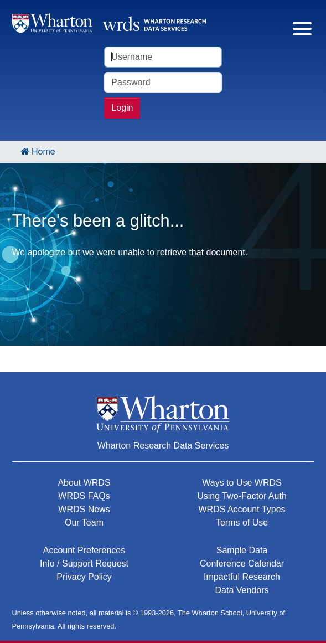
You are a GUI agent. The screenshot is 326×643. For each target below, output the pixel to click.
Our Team (84, 522)
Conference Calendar (242, 563)
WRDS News (84, 509)
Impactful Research (242, 577)
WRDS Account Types (241, 509)
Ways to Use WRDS (241, 482)
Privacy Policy (84, 577)
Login (122, 107)
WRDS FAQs (84, 496)
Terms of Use (242, 522)
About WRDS (84, 482)
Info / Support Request (84, 563)
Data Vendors (242, 590)
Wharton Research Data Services (163, 445)
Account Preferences (84, 550)
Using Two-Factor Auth (242, 496)
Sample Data (242, 550)
